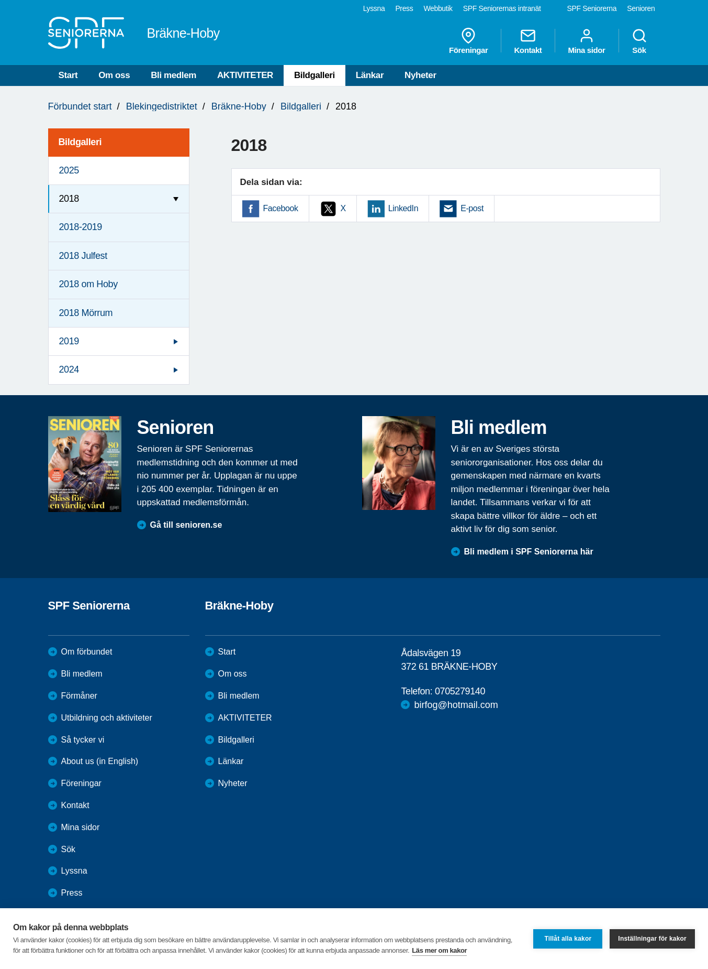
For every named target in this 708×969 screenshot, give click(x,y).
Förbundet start (80, 106)
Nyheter (420, 75)
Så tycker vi (83, 739)
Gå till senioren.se (186, 524)
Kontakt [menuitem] (528, 41)
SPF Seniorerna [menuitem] (592, 8)
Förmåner (79, 695)
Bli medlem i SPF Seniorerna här (528, 551)
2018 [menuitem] (69, 198)
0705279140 (460, 691)
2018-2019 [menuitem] (80, 227)
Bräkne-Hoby (238, 106)
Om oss (114, 75)
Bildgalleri (314, 75)
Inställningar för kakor (652, 938)
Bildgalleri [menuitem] (80, 142)
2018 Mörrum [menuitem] (86, 313)
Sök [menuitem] (639, 41)
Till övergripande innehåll (0, 0)
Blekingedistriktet (161, 106)
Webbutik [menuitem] (437, 8)
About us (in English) (100, 761)
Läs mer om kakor (439, 950)
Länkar (370, 75)
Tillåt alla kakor (567, 938)
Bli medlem (173, 75)
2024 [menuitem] (69, 369)
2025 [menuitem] (69, 170)
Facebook (280, 208)
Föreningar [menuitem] (468, 41)
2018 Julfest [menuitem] (83, 256)
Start (68, 75)
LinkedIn (403, 208)
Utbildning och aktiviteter (106, 717)
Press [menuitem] (404, 8)
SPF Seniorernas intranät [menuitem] (502, 8)
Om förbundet (87, 651)
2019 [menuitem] (69, 341)
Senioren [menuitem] (641, 8)
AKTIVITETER (245, 75)
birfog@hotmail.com (456, 705)
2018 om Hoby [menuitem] (88, 284)
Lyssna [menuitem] (374, 8)
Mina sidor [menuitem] (586, 41)
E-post (472, 208)
